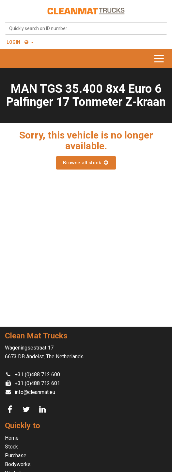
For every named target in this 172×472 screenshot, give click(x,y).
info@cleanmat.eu (35, 392)
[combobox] (86, 28)
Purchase (15, 455)
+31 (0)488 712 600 (37, 374)
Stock (11, 447)
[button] (28, 42)
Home (12, 438)
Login (13, 42)
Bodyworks (18, 464)
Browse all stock (86, 163)
